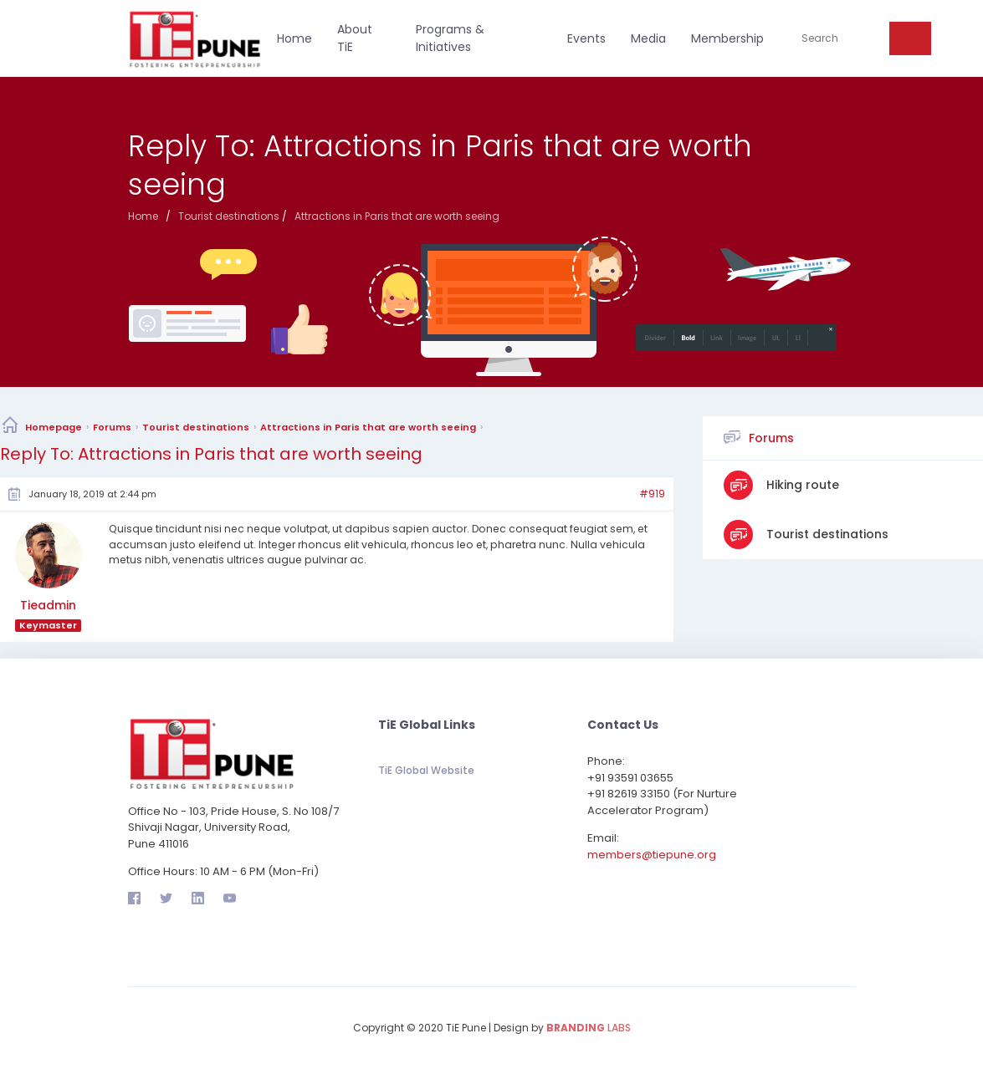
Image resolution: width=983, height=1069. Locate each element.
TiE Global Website (426, 770)
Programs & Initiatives (450, 38)
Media (648, 38)
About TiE (354, 38)
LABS (588, 1028)
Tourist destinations (195, 427)
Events (586, 38)
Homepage (53, 427)
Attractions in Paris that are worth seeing (368, 427)
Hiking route (801, 484)
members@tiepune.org (651, 855)
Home (294, 38)
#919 (652, 494)
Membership (727, 38)
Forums (112, 427)
